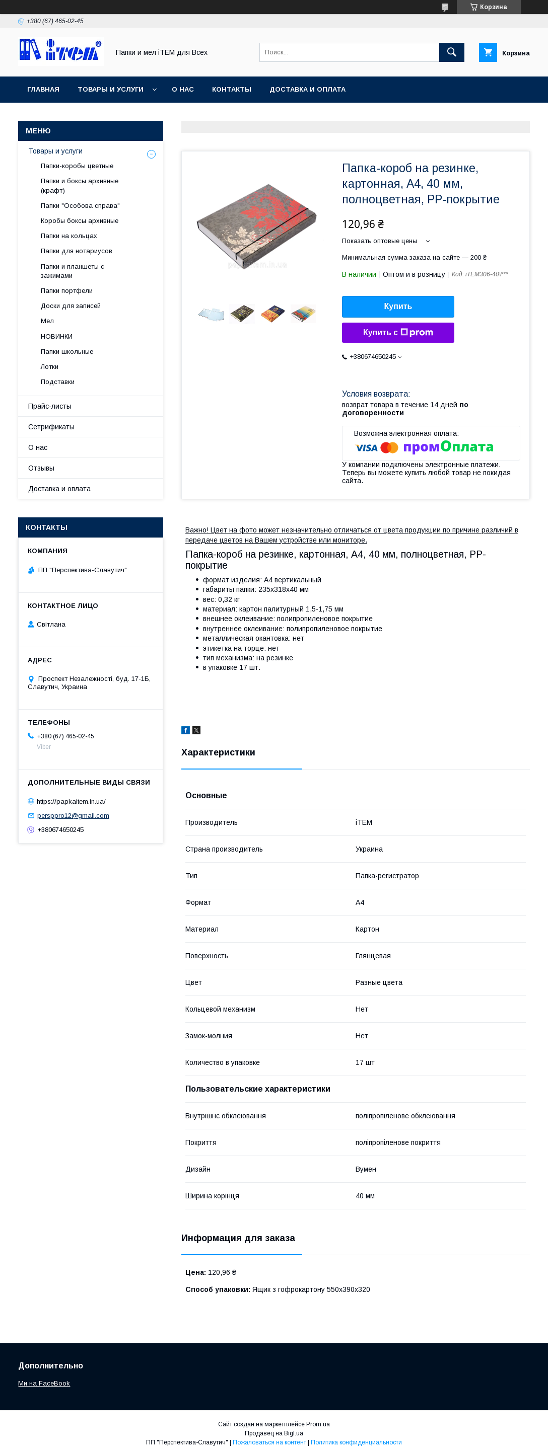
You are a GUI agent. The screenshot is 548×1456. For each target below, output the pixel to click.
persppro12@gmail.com (73, 815)
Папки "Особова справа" (80, 205)
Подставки (58, 382)
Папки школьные (67, 351)
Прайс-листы (50, 406)
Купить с (398, 332)
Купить (398, 306)
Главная (43, 89)
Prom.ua (318, 1424)
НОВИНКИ (57, 336)
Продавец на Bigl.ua (274, 1433)
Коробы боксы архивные (79, 220)
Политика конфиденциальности (356, 1442)
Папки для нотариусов (76, 251)
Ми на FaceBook (44, 1383)
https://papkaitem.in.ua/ (71, 801)
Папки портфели (67, 290)
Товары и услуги (111, 89)
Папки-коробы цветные (77, 166)
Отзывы (41, 468)
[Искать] (451, 52)
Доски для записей (71, 306)
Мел (47, 321)
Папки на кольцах (69, 236)
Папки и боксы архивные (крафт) (79, 185)
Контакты (231, 89)
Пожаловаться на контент (269, 1442)
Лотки (49, 366)
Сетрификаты (51, 427)
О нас (183, 89)
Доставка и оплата (307, 89)
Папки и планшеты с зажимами (72, 271)
